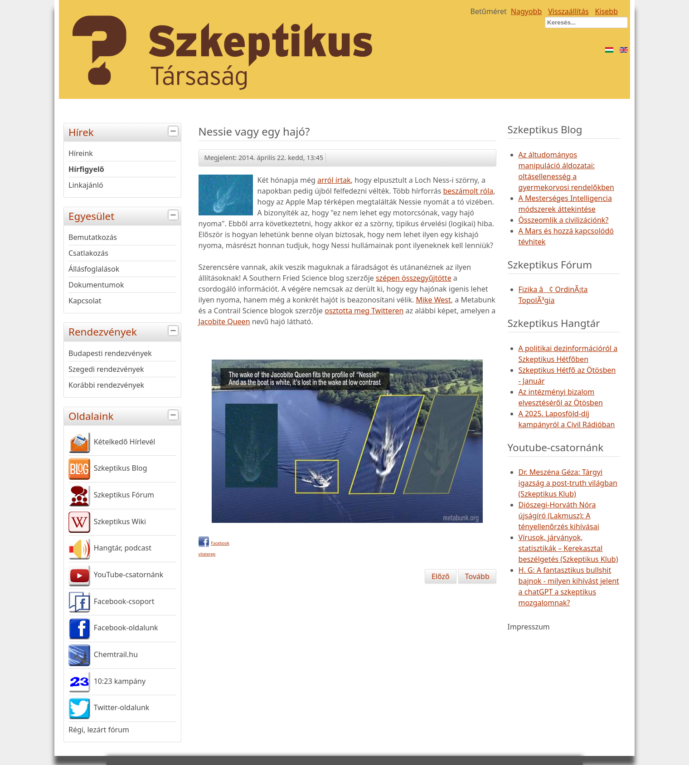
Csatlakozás (88, 253)
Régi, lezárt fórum (98, 730)
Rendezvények (124, 331)
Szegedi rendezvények (106, 369)
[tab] (174, 131)
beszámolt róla (468, 191)
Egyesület (124, 215)
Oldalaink (124, 415)
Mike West (433, 300)
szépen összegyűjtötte (413, 278)
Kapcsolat (85, 301)
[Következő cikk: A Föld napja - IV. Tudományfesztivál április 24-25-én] (477, 576)
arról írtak (334, 180)
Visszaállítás (568, 11)
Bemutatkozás (92, 237)
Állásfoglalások (93, 269)
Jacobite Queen (224, 321)
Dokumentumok (96, 285)
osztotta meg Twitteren (364, 311)
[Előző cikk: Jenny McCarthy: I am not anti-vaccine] (440, 576)
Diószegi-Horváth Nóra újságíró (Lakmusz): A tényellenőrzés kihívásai (559, 515)
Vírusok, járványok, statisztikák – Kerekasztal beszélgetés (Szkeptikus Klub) (568, 548)
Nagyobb (526, 11)
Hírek (124, 131)
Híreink (80, 153)
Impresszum (529, 627)
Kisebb (606, 11)
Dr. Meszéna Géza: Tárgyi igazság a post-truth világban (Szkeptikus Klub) (568, 483)
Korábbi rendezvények (106, 385)
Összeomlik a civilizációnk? (564, 220)
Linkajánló (85, 185)
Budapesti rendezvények (110, 353)
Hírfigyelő (86, 169)
